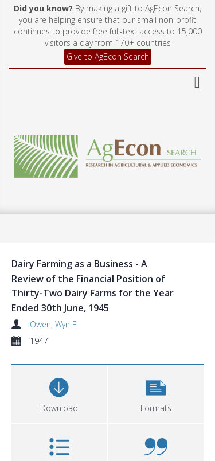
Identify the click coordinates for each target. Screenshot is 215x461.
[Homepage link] (108, 153)
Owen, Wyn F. (54, 324)
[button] (156, 392)
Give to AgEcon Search (108, 56)
